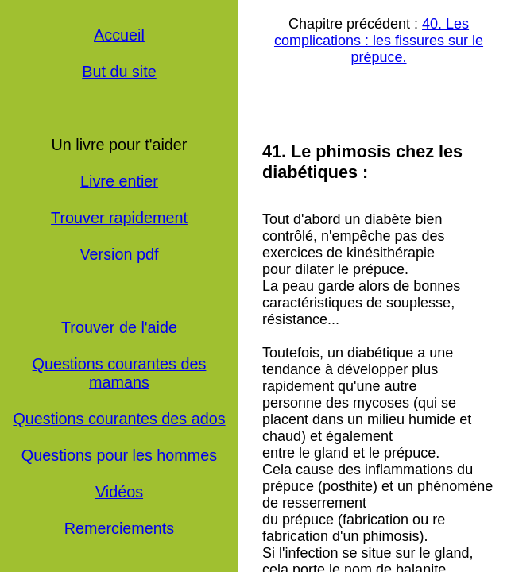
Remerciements (119, 528)
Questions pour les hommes (119, 455)
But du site (119, 71)
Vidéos (119, 491)
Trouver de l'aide (119, 327)
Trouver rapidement (119, 217)
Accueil (119, 35)
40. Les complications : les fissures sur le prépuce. (378, 40)
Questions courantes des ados (119, 418)
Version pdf (119, 254)
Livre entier (119, 181)
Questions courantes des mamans (120, 373)
